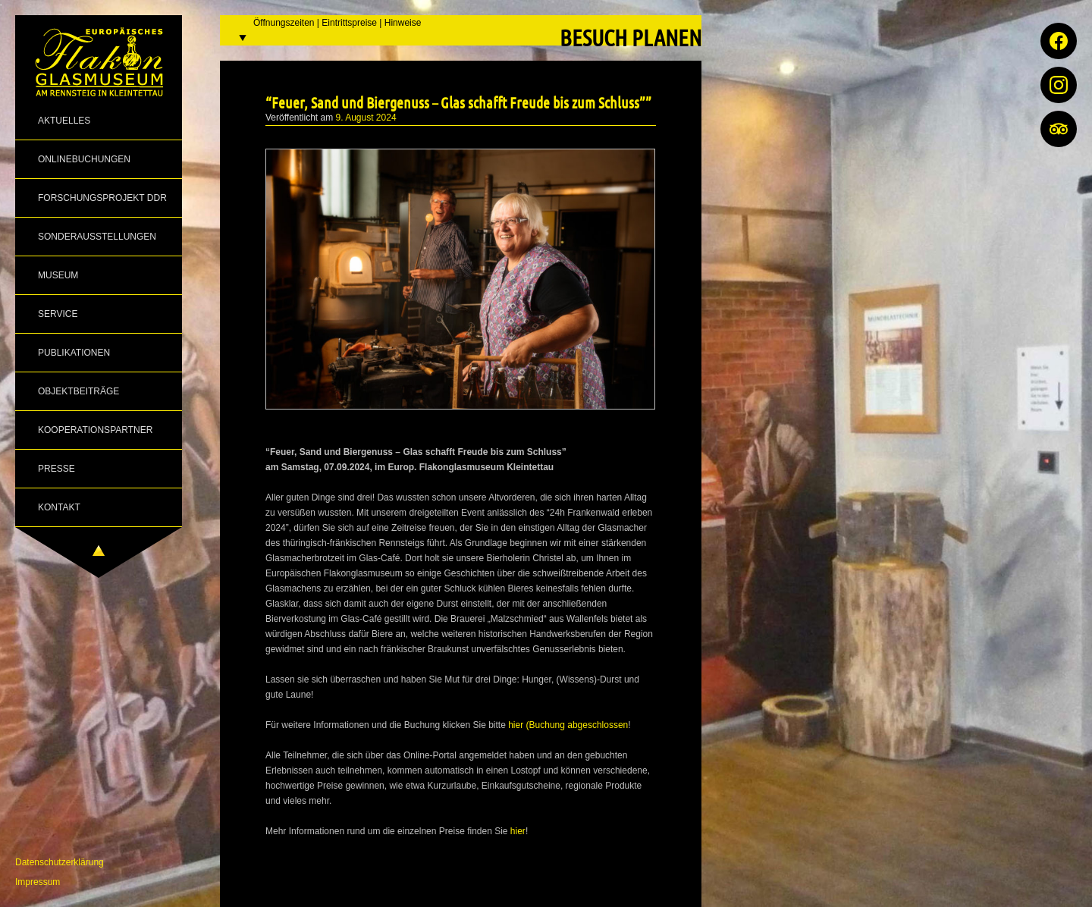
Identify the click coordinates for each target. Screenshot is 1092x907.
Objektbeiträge (78, 391)
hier (518, 831)
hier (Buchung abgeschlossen (568, 725)
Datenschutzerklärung (59, 862)
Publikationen (74, 352)
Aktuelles (64, 120)
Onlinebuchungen (84, 159)
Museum (58, 275)
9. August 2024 (366, 117)
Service (57, 314)
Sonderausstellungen (97, 236)
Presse (56, 468)
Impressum (37, 882)
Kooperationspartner (95, 430)
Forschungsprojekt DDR (102, 198)
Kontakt (59, 507)
